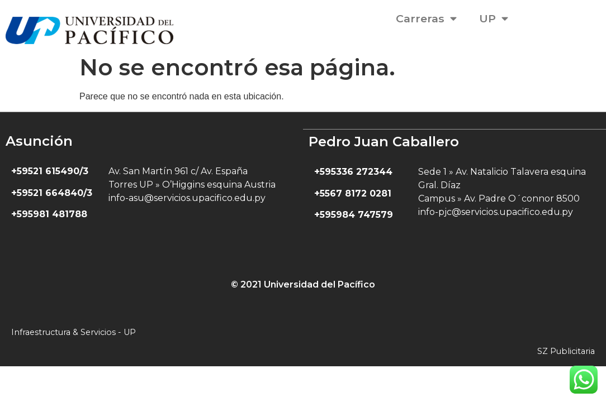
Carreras (426, 18)
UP (493, 18)
